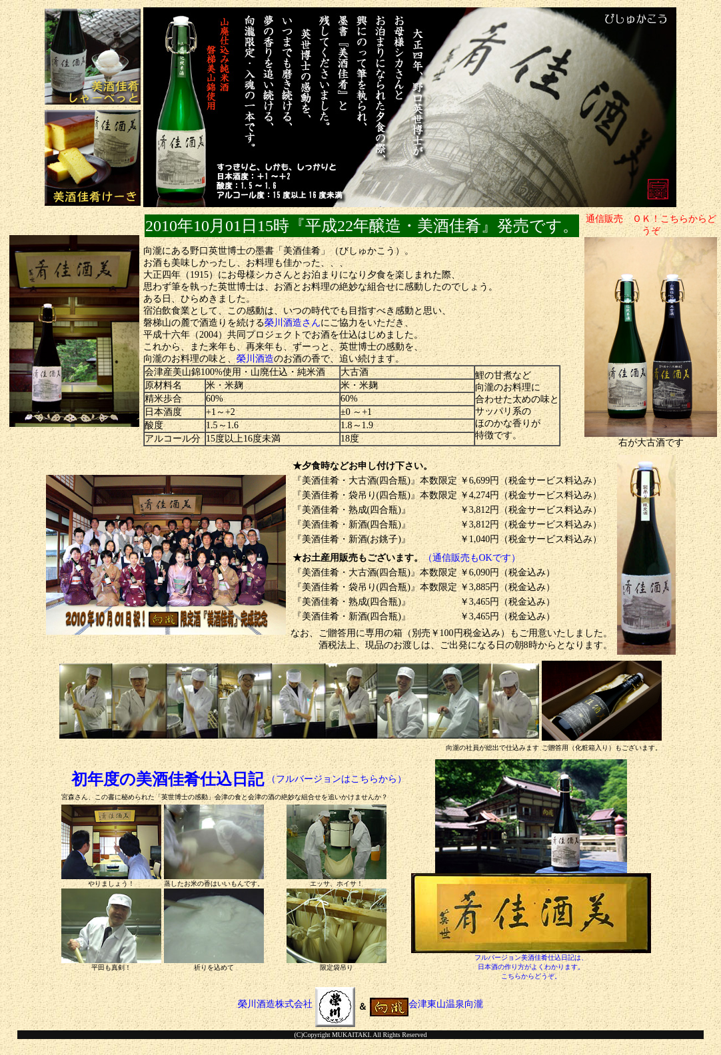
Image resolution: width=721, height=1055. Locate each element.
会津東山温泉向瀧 (426, 1004)
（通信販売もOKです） (471, 558)
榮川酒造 (255, 359)
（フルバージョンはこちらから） (336, 779)
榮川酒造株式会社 (296, 1004)
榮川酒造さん (293, 323)
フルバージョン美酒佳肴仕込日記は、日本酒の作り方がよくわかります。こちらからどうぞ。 (531, 967)
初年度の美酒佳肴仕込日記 (167, 779)
